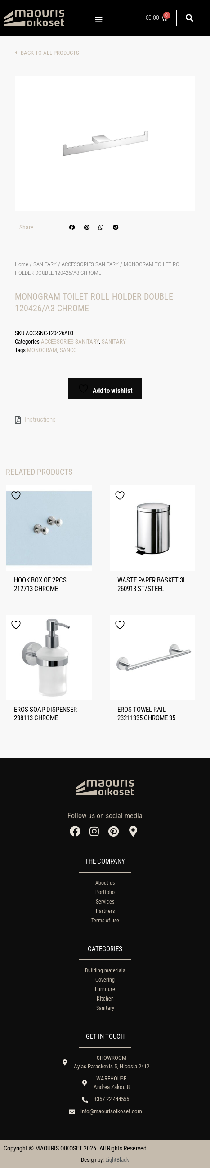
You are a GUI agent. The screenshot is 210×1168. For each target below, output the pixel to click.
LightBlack (117, 1159)
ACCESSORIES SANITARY (90, 264)
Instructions (40, 419)
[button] (190, 18)
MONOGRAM (42, 350)
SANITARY (45, 264)
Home (21, 264)
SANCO (68, 350)
